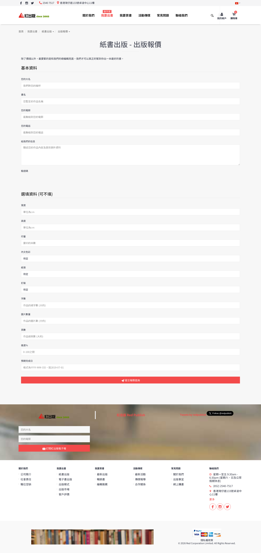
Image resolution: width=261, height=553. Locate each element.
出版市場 (64, 489)
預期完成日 (27, 361)
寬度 (23, 205)
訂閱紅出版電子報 (54, 449)
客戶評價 (64, 494)
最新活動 (140, 474)
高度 (23, 221)
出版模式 (64, 484)
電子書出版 (65, 479)
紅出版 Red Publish (131, 415)
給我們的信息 (28, 141)
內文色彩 (25, 252)
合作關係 (140, 484)
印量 (23, 236)
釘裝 (23, 283)
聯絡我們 (181, 15)
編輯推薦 (102, 484)
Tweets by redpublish (193, 415)
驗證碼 (24, 171)
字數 (23, 298)
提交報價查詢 (130, 380)
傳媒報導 (140, 479)
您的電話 (25, 126)
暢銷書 (101, 479)
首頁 (21, 31)
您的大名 (25, 79)
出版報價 (64, 31)
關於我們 (89, 15)
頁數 (23, 330)
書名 (23, 94)
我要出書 (107, 14)
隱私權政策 (207, 540)
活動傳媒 (144, 15)
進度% (24, 345)
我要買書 (126, 15)
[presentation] (46, 180)
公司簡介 (26, 474)
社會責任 (26, 479)
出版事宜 (178, 479)
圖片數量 (25, 314)
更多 (212, 499)
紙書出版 (48, 31)
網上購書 (178, 484)
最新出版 (102, 474)
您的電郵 (25, 110)
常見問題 (163, 15)
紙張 (23, 267)
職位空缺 (26, 484)
